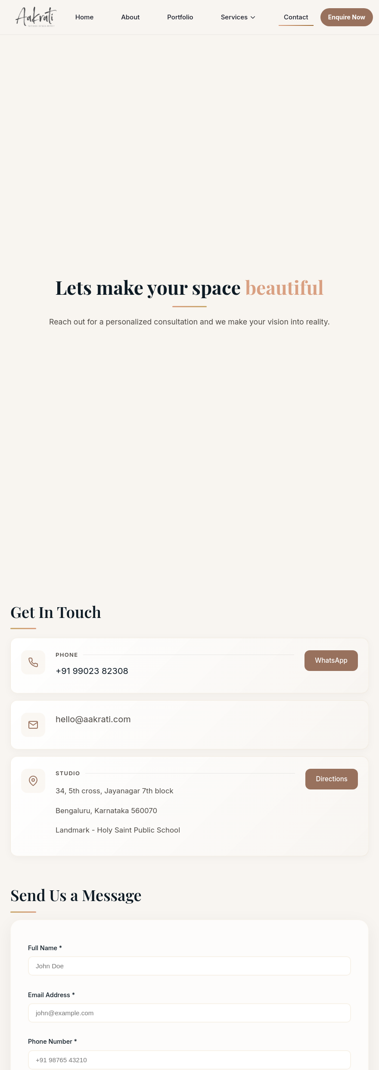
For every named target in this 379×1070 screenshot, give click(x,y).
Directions (332, 779)
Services (238, 17)
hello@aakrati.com (93, 719)
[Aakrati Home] (36, 17)
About (130, 17)
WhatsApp (331, 660)
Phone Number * (52, 1041)
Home (84, 17)
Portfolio (180, 17)
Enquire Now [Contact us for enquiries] (347, 17)
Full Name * (45, 947)
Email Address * (51, 994)
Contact (296, 17)
